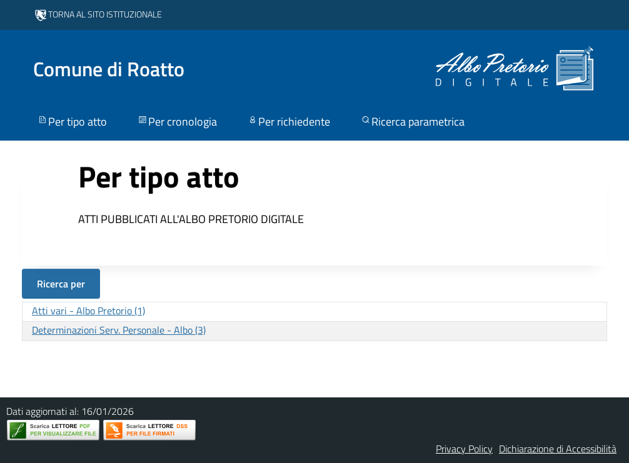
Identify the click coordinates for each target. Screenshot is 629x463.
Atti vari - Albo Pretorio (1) (88, 310)
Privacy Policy (464, 448)
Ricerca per (61, 283)
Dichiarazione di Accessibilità (557, 448)
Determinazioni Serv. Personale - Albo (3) (119, 329)
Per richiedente (288, 121)
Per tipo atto (72, 121)
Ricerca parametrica (412, 121)
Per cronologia (177, 121)
